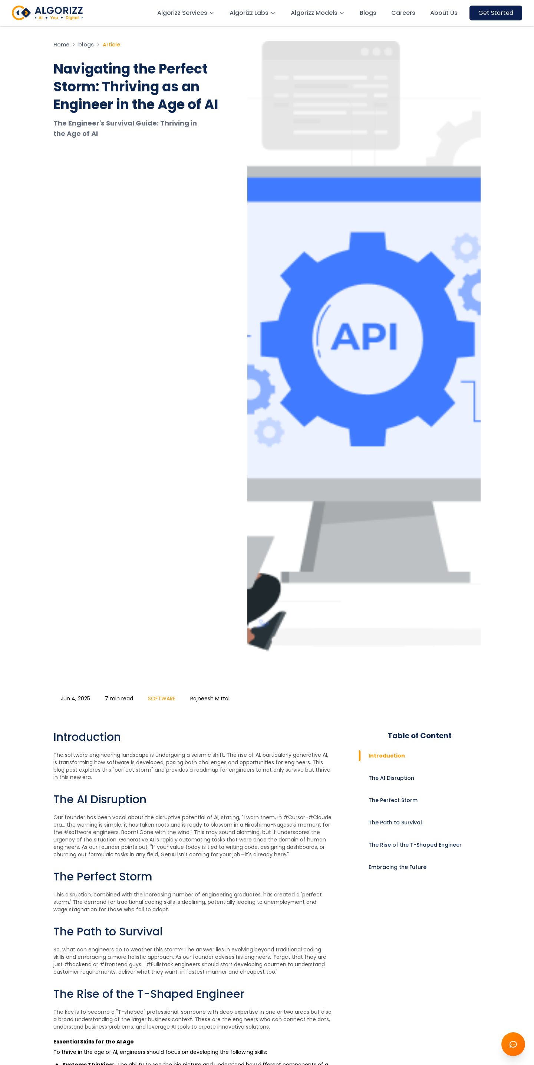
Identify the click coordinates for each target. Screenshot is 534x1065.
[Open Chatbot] (513, 1044)
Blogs (368, 13)
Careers (403, 13)
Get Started (495, 13)
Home (61, 44)
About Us (444, 13)
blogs (86, 44)
